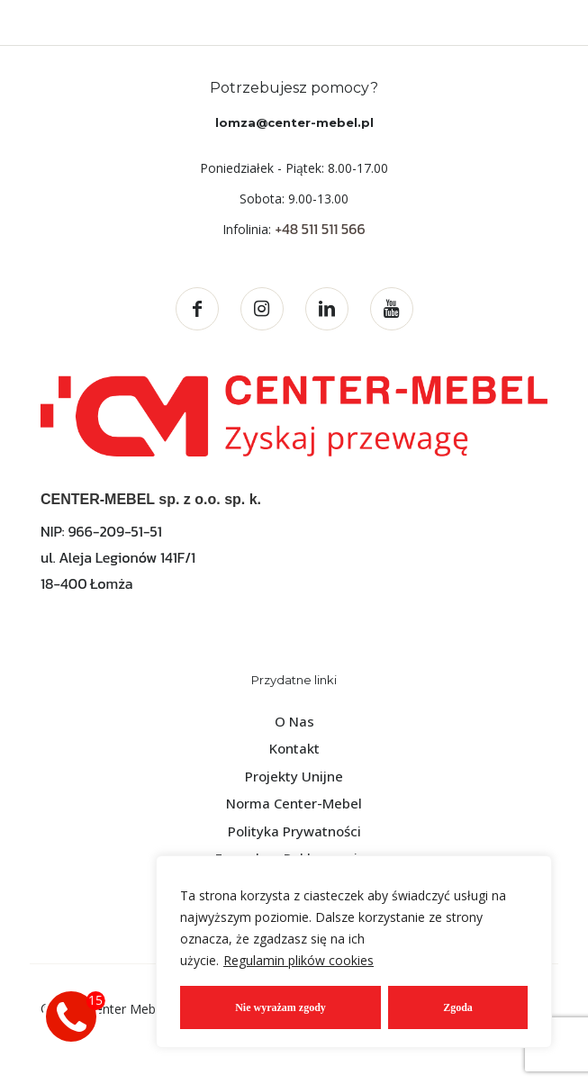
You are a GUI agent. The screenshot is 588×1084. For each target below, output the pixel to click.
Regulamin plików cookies (298, 960)
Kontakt (294, 748)
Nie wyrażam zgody (280, 1007)
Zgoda (458, 1007)
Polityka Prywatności (294, 831)
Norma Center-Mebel (294, 803)
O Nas (294, 721)
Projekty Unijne (294, 776)
